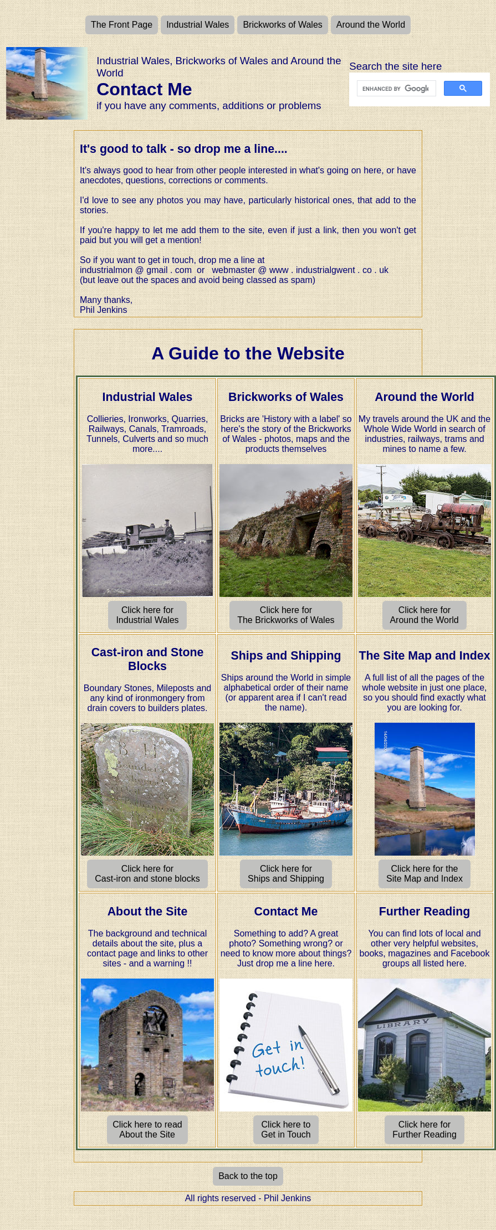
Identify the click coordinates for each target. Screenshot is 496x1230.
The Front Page (121, 24)
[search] (395, 89)
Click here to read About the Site (147, 1129)
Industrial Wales (197, 24)
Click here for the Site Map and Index (425, 873)
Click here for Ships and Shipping (286, 873)
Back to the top (248, 1176)
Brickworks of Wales (282, 24)
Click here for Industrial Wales (147, 615)
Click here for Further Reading (424, 1129)
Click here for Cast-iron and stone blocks (147, 873)
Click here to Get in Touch (286, 1129)
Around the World (370, 24)
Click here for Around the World (424, 615)
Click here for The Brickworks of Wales (286, 615)
